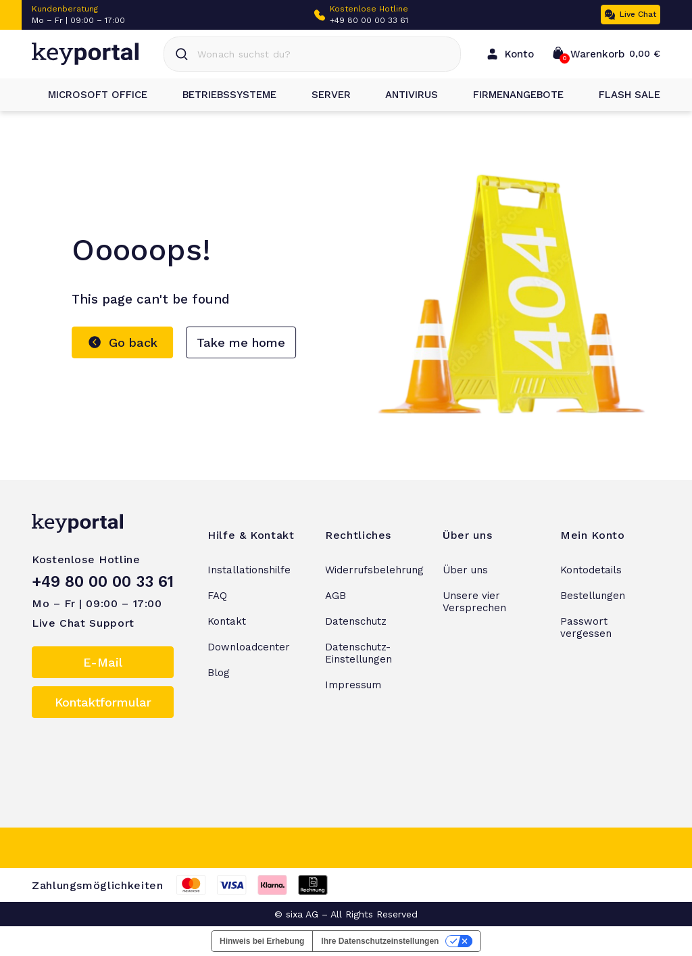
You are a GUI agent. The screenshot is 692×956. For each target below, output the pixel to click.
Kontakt (226, 621)
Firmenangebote (510, 95)
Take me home (241, 342)
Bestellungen (592, 596)
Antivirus (403, 95)
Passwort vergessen (586, 627)
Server (323, 95)
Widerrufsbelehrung (374, 570)
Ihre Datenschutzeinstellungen (380, 941)
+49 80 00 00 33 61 (369, 20)
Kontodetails (591, 570)
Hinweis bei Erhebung (262, 941)
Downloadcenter (248, 647)
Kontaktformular (103, 702)
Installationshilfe (249, 570)
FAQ (217, 596)
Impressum (353, 685)
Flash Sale (621, 95)
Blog (218, 673)
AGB (335, 596)
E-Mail (102, 662)
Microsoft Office (89, 95)
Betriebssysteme (221, 95)
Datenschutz (356, 621)
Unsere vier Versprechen (474, 602)
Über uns (465, 570)
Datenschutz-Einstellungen (358, 653)
